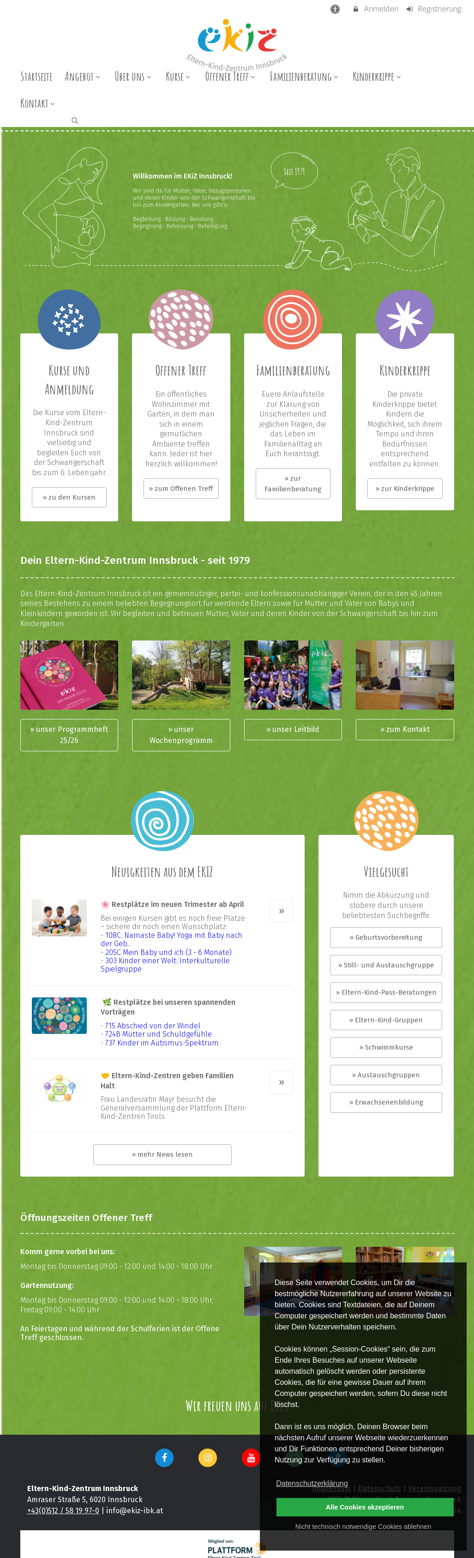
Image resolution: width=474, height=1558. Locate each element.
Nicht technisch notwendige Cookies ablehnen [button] (363, 1526)
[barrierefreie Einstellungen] (336, 9)
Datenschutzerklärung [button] (312, 1483)
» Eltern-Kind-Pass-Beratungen (386, 992)
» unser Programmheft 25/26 (69, 735)
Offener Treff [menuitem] (231, 76)
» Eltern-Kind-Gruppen (386, 1020)
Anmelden (375, 9)
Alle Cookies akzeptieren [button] (365, 1507)
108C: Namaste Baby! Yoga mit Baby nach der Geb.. (171, 939)
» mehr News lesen (162, 1154)
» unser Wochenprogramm (181, 735)
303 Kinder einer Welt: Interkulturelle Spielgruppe (165, 964)
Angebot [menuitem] (83, 76)
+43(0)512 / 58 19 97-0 (63, 1510)
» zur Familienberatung (292, 483)
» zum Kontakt (405, 729)
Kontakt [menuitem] (38, 103)
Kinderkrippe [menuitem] (378, 76)
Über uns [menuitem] (133, 76)
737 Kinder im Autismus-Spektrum (163, 1043)
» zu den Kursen (69, 497)
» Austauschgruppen (386, 1075)
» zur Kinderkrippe (405, 488)
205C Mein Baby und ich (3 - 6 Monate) (168, 952)
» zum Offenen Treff (181, 488)
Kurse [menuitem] (179, 76)
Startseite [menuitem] (36, 76)
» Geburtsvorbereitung (386, 937)
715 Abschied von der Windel (152, 1025)
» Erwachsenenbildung (386, 1102)
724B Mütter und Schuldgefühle (158, 1034)
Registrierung (433, 9)
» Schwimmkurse (386, 1047)
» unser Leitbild (292, 729)
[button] (75, 119)
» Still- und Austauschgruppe (386, 965)
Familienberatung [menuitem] (305, 76)
